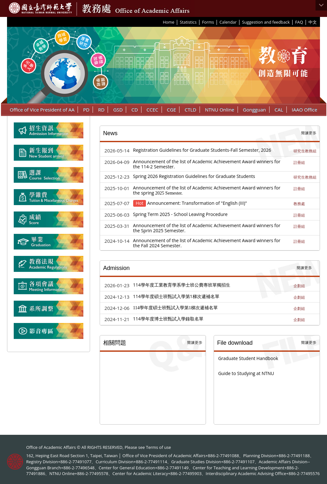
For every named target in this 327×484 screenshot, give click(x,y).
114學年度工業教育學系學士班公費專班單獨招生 (181, 285)
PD (86, 109)
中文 (312, 22)
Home (168, 22)
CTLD (190, 109)
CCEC (152, 109)
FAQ (299, 22)
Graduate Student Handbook (248, 358)
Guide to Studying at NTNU (246, 373)
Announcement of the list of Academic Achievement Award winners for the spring (206, 190)
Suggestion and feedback (266, 22)
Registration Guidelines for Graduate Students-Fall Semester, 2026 (202, 150)
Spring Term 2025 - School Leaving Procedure (180, 214)
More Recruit (304, 268)
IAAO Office (304, 109)
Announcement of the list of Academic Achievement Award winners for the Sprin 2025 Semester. (206, 228)
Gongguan (254, 109)
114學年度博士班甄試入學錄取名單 (168, 319)
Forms (208, 22)
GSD (118, 109)
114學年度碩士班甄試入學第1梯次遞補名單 (176, 296)
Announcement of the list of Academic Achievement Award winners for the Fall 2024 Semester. (206, 243)
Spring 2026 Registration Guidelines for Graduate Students (194, 176)
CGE (171, 109)
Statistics (188, 22)
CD (134, 109)
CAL (279, 109)
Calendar (228, 22)
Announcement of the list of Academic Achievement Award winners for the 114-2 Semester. (206, 164)
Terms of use (158, 447)
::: (160, 22)
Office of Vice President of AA (42, 109)
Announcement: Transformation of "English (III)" (197, 203)
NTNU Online (219, 109)
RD (101, 109)
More (309, 133)
